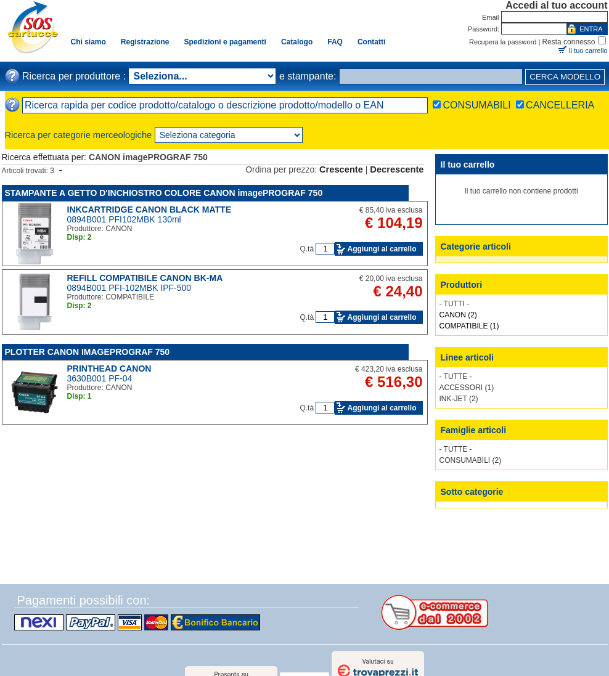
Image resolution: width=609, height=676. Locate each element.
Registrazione (145, 42)
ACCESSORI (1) (466, 387)
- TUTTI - (454, 303)
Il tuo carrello (588, 50)
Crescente (341, 169)
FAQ (335, 42)
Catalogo (297, 42)
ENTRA (590, 29)
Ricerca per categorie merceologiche (78, 135)
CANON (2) (458, 315)
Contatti (371, 42)
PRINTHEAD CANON (109, 368)
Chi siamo (88, 42)
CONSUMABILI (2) (470, 460)
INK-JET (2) (458, 398)
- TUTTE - (455, 376)
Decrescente (396, 169)
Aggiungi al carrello (381, 249)
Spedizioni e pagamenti (225, 42)
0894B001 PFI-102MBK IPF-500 (129, 288)
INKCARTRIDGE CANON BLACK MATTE (149, 209)
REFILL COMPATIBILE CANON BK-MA (145, 278)
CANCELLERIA (560, 105)
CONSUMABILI (476, 105)
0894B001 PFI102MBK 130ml (124, 219)
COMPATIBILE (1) (469, 326)
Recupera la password (502, 42)
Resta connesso (568, 42)
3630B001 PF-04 (100, 378)
